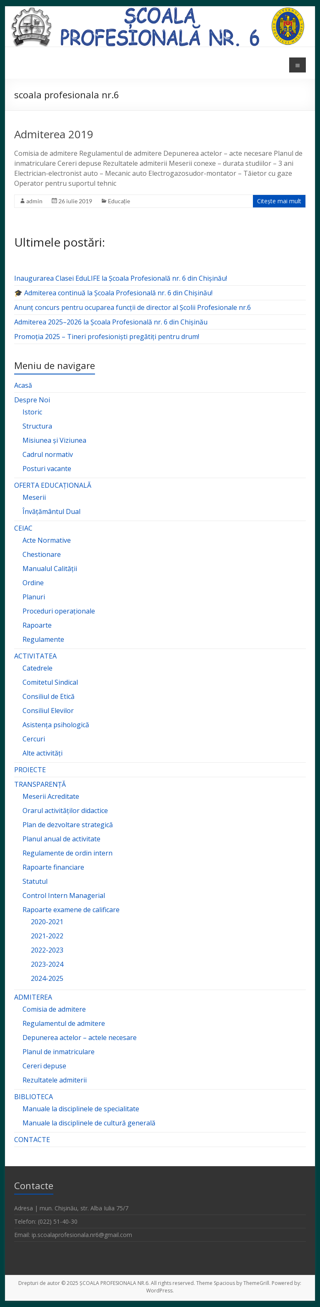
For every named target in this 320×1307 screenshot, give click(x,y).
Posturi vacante (46, 468)
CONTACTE (32, 1139)
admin (34, 201)
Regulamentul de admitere (63, 1023)
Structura (37, 426)
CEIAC (23, 528)
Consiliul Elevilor (48, 710)
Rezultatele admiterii (54, 1080)
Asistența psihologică (55, 724)
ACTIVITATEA (35, 656)
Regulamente (43, 639)
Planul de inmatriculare (58, 1051)
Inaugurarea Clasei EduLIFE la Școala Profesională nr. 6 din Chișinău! (120, 278)
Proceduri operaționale (58, 611)
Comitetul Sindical (50, 682)
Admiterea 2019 (53, 134)
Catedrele (37, 668)
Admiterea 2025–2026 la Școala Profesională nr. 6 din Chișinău (111, 322)
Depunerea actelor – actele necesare (79, 1037)
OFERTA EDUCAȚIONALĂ (52, 485)
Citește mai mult (279, 201)
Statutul (35, 881)
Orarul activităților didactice (65, 810)
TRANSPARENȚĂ (40, 784)
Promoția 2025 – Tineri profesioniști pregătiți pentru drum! (106, 336)
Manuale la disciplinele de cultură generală (88, 1122)
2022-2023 (47, 950)
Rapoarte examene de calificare (71, 909)
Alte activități (42, 753)
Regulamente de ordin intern (67, 853)
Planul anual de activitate (61, 838)
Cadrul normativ (47, 454)
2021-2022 (47, 935)
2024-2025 (47, 978)
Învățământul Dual (51, 511)
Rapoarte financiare (53, 867)
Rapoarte (37, 625)
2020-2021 (47, 921)
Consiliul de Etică (48, 696)
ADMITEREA (33, 997)
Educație (119, 201)
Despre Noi (32, 399)
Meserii (34, 497)
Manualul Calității (49, 568)
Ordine (33, 582)
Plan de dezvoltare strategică (67, 824)
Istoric (32, 412)
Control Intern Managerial (63, 895)
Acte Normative (46, 540)
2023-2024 (47, 964)
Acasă (23, 385)
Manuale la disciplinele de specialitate (80, 1108)
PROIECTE (30, 769)
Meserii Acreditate (50, 796)
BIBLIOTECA (33, 1096)
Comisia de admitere (54, 1009)
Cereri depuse (44, 1065)
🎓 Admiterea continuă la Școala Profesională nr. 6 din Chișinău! (113, 292)
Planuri (33, 596)
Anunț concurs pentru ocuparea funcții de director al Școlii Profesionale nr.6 (132, 307)
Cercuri (33, 738)
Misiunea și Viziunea (54, 440)
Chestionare (41, 554)
